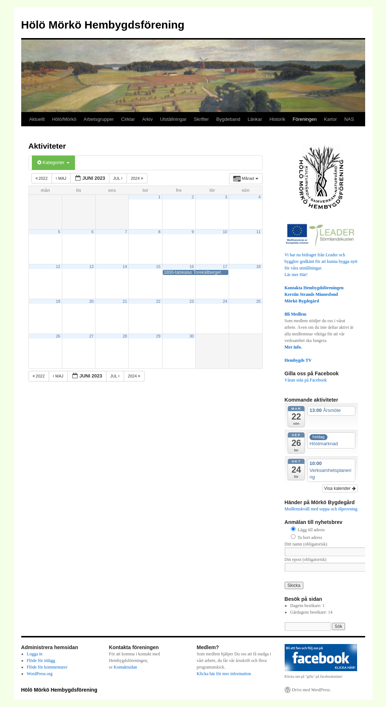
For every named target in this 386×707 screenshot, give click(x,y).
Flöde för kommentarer (47, 667)
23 (192, 301)
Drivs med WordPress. (311, 689)
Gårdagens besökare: (309, 612)
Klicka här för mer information (224, 673)
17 (225, 266)
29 (158, 336)
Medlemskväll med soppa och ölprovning (321, 508)
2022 (42, 178)
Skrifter (201, 119)
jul (118, 178)
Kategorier (53, 162)
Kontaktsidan (125, 667)
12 (58, 266)
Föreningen (305, 119)
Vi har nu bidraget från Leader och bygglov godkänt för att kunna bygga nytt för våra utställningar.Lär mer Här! (321, 261)
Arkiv (147, 119)
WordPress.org (39, 673)
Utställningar (173, 119)
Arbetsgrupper (99, 119)
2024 (137, 178)
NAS (349, 119)
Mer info (293, 347)
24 (225, 301)
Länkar (255, 119)
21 (125, 301)
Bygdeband (228, 119)
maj (61, 178)
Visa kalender (340, 488)
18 (258, 266)
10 (225, 232)
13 (91, 266)
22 (158, 301)
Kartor (330, 119)
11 (258, 232)
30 (192, 336)
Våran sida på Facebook (306, 380)
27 (91, 336)
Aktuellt (37, 119)
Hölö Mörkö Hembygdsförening (103, 25)
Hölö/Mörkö (64, 119)
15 (158, 266)
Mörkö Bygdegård (302, 301)
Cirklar (128, 119)
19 (58, 301)
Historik (277, 119)
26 (58, 336)
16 (192, 266)
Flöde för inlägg (41, 660)
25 (258, 301)
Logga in (34, 653)
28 (125, 336)
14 (125, 266)
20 (91, 301)
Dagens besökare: (306, 605)
